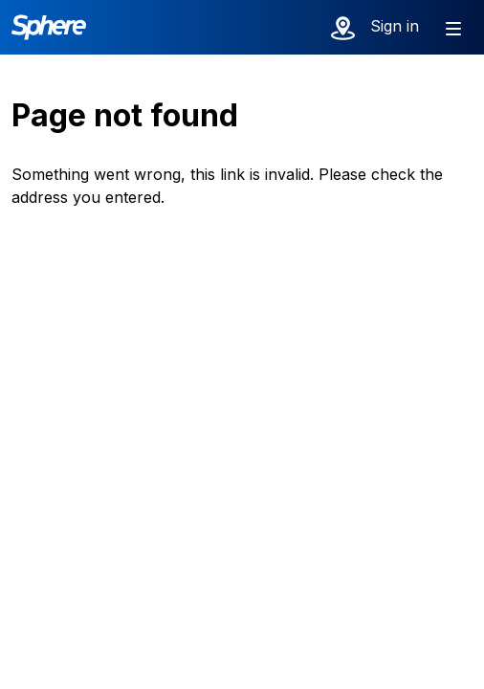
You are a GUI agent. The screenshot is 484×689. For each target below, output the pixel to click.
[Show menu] (453, 26)
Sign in (394, 25)
